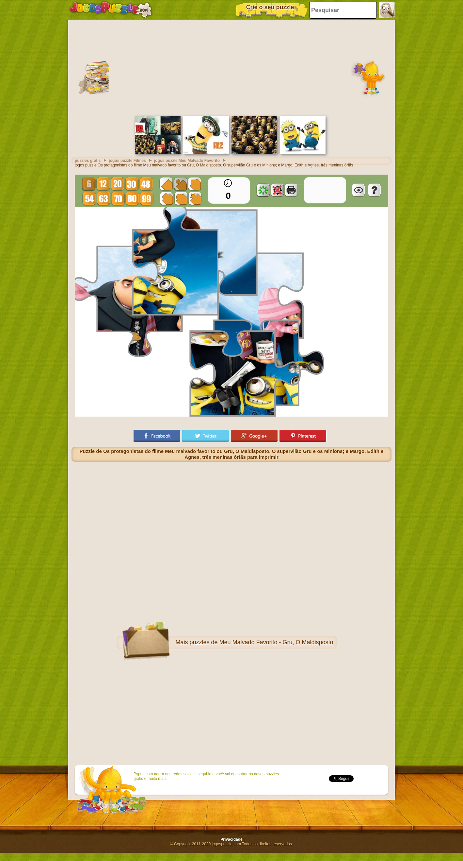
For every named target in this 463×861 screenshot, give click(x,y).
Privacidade (231, 839)
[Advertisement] (231, 67)
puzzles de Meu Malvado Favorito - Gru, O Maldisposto (261, 642)
